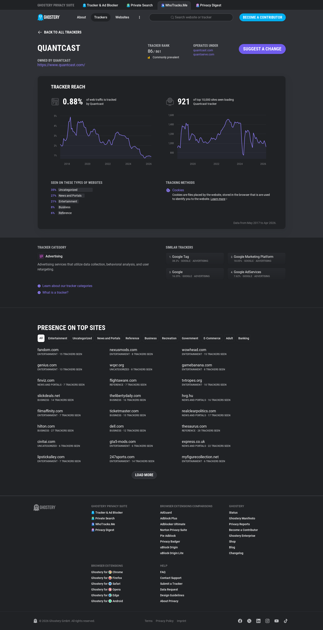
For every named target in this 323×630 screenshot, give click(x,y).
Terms (148, 621)
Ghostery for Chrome (107, 572)
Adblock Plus (168, 518)
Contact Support (170, 578)
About (81, 17)
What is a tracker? (52, 292)
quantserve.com (203, 54)
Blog (232, 547)
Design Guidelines (172, 595)
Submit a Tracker (171, 583)
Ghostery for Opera (106, 589)
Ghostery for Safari (105, 583)
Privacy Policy (165, 621)
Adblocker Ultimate (172, 524)
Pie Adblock (168, 535)
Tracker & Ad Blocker (100, 5)
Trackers (100, 17)
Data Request (169, 589)
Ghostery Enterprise (242, 535)
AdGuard (166, 512)
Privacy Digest (208, 5)
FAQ (163, 572)
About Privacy (169, 601)
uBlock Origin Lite (172, 553)
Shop (232, 541)
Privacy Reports (239, 524)
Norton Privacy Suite (173, 530)
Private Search (139, 5)
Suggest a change (262, 48)
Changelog (236, 553)
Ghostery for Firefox (106, 578)
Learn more (219, 199)
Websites (122, 17)
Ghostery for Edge (105, 595)
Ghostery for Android (107, 601)
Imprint (181, 621)
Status (233, 512)
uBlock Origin (169, 547)
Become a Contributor (262, 17)
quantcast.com (203, 50)
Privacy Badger (170, 541)
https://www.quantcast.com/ (61, 65)
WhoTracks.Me (174, 5)
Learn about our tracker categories (64, 286)
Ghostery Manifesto (242, 518)
